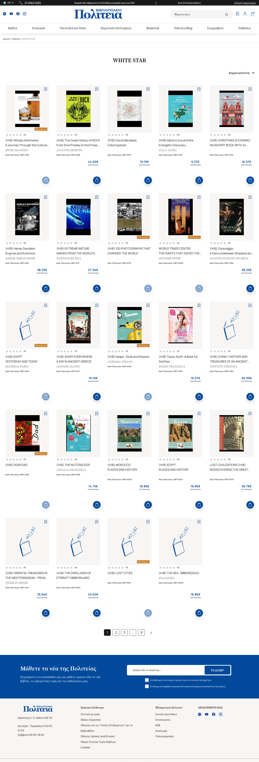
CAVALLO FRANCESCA (71, 470)
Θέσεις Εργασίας (91, 719)
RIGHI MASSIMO (16, 150)
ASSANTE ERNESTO (69, 150)
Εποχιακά (38, 28)
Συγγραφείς (215, 28)
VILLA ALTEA (168, 150)
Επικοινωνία (162, 719)
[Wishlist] (237, 14)
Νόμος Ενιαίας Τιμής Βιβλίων (98, 742)
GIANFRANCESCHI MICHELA (229, 258)
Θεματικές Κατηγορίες (116, 28)
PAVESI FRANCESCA (172, 366)
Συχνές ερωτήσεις (166, 714)
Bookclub (153, 28)
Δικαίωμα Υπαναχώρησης (164, 733)
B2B (157, 725)
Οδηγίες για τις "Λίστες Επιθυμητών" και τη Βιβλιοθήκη (107, 727)
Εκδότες (16, 38)
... (133, 632)
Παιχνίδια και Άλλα (73, 28)
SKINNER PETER (170, 258)
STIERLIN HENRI (16, 583)
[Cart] (252, 14)
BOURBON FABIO (16, 366)
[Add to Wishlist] (45, 89)
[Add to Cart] (46, 180)
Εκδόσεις (244, 28)
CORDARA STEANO (120, 362)
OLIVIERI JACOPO (68, 366)
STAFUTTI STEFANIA (223, 366)
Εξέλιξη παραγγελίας (245, 2)
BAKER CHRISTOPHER (20, 258)
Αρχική (6, 38)
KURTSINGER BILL (68, 258)
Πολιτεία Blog (183, 28)
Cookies (85, 747)
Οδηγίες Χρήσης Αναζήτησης (98, 736)
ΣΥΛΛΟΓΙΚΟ (166, 578)
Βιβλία (12, 28)
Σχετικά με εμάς (90, 714)
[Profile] (245, 14)
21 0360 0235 (33, 3)
